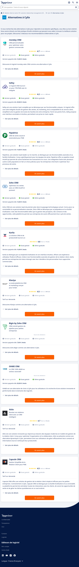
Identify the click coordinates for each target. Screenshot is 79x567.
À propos (4, 533)
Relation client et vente (11, 13)
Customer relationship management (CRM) (32, 13)
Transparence (6, 523)
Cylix (48, 13)
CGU (3, 527)
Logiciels (4, 537)
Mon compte (5, 546)
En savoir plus (39, 74)
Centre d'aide (5, 550)
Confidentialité (6, 519)
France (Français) (16, 561)
